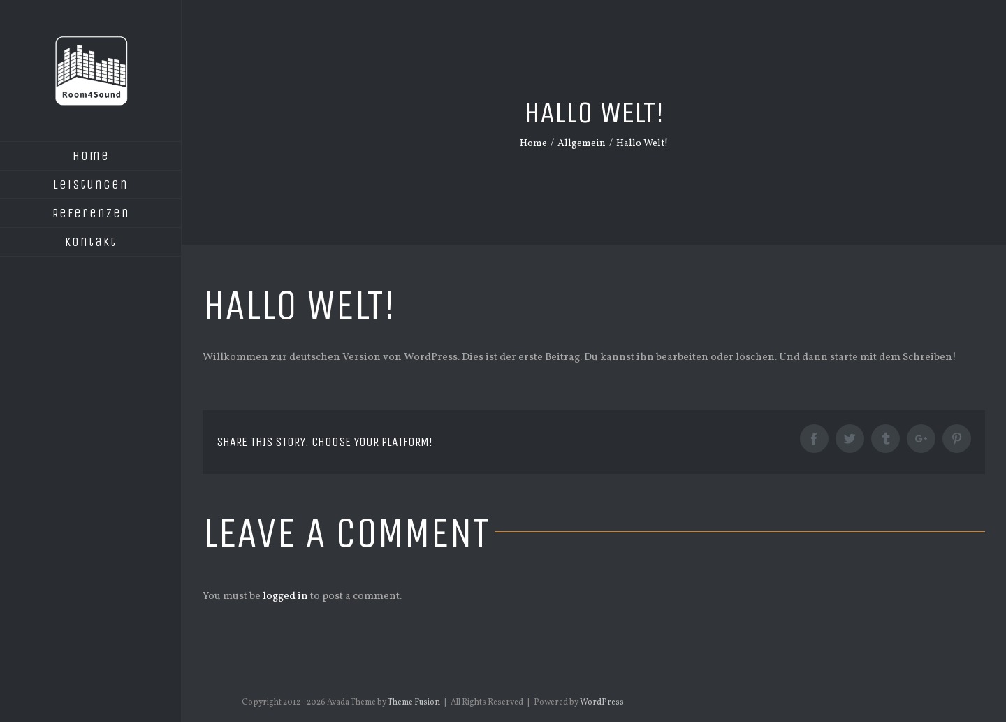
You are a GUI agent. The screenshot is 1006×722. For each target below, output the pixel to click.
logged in (285, 596)
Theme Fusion (414, 702)
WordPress (602, 702)
